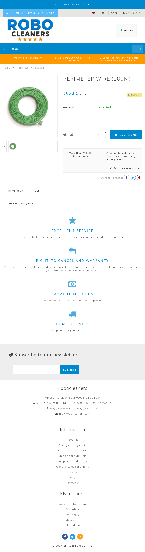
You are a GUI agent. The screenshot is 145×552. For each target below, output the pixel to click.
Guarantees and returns (72, 450)
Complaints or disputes (72, 461)
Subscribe (69, 369)
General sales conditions (72, 466)
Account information (72, 504)
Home (6, 67)
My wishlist (72, 520)
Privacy (72, 472)
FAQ (72, 477)
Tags (36, 190)
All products (72, 525)
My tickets (72, 514)
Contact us (72, 483)
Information (15, 190)
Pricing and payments (72, 445)
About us (72, 439)
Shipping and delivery (73, 456)
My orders (72, 509)
